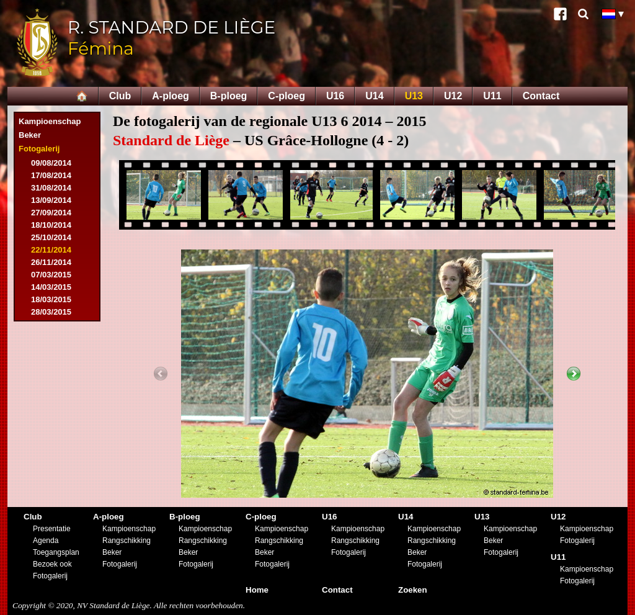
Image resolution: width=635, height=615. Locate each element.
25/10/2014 (51, 237)
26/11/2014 (51, 262)
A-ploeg (170, 96)
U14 (374, 96)
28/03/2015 (51, 311)
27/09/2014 (51, 212)
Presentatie (52, 528)
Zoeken (412, 590)
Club (120, 96)
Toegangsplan (56, 552)
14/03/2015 (51, 287)
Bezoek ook (52, 564)
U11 (492, 96)
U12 (453, 96)
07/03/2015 (51, 274)
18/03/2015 (51, 299)
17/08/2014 (51, 175)
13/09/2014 (51, 200)
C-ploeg (286, 96)
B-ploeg (228, 96)
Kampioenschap (50, 121)
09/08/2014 (51, 163)
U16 (335, 96)
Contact (541, 96)
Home (257, 590)
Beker (30, 135)
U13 (414, 96)
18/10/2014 (51, 225)
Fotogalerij (39, 148)
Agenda (45, 540)
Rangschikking (126, 540)
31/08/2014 (51, 187)
